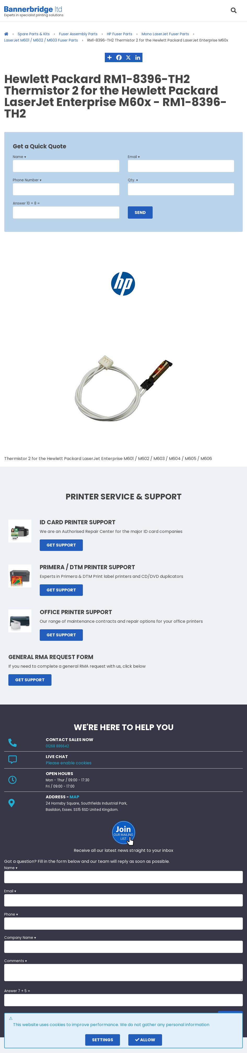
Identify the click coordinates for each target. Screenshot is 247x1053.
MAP (74, 797)
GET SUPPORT (61, 545)
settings (102, 1040)
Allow (145, 1040)
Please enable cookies (68, 763)
